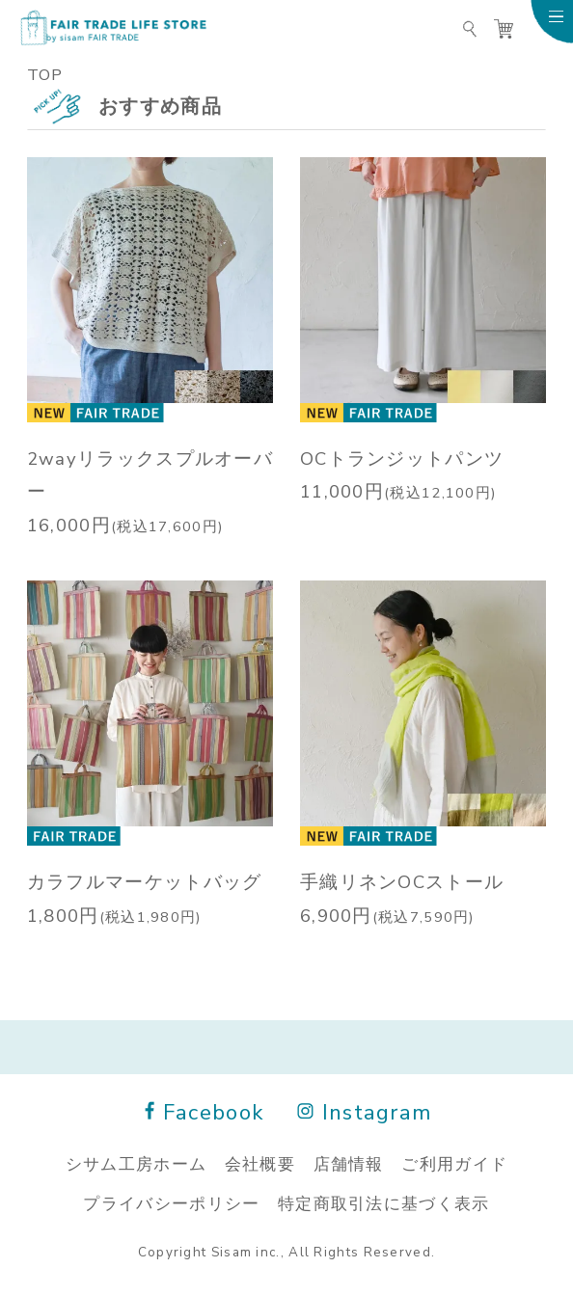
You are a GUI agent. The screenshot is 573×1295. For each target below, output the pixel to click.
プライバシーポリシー (171, 1202)
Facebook (204, 1110)
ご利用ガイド (454, 1162)
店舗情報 (349, 1162)
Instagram (365, 1110)
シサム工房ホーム (136, 1162)
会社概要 (260, 1162)
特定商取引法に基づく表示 (384, 1202)
